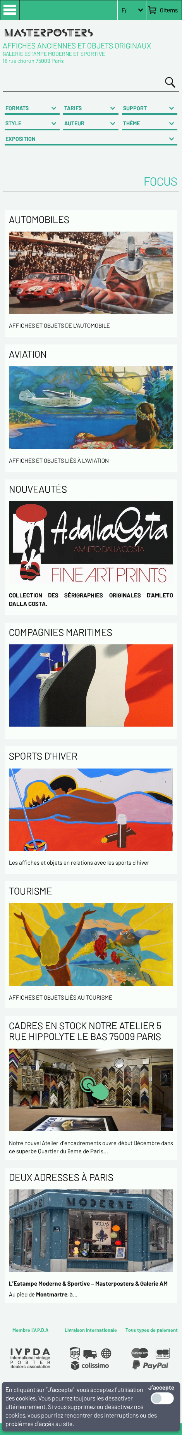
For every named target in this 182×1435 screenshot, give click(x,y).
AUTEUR (74, 123)
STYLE (13, 123)
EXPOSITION (20, 138)
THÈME (131, 123)
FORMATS (17, 108)
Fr (124, 10)
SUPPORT (135, 108)
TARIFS (73, 108)
